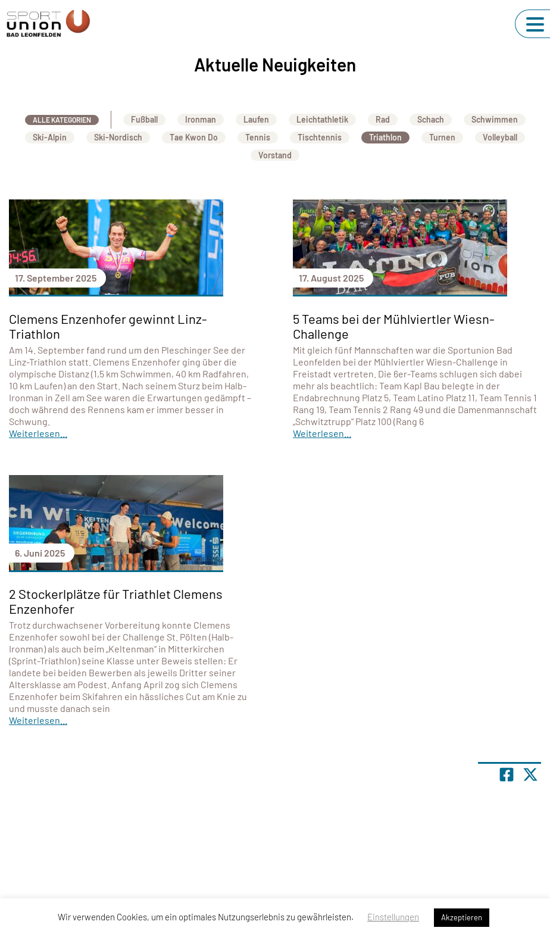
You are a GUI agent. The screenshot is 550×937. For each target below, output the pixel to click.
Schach (430, 119)
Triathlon (385, 137)
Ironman (200, 119)
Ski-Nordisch (118, 137)
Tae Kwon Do (194, 137)
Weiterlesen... (38, 433)
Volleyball (500, 137)
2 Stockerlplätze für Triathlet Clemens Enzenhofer (116, 601)
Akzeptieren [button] (461, 917)
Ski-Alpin (50, 137)
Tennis (257, 137)
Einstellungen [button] (393, 916)
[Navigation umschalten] (535, 24)
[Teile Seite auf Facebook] (506, 774)
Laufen (256, 119)
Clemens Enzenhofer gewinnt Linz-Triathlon (108, 326)
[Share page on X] (530, 774)
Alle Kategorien (62, 119)
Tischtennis (320, 137)
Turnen (442, 137)
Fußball (144, 119)
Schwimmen (494, 119)
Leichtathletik (322, 119)
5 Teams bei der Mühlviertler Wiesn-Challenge (394, 326)
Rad (383, 119)
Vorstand (275, 155)
